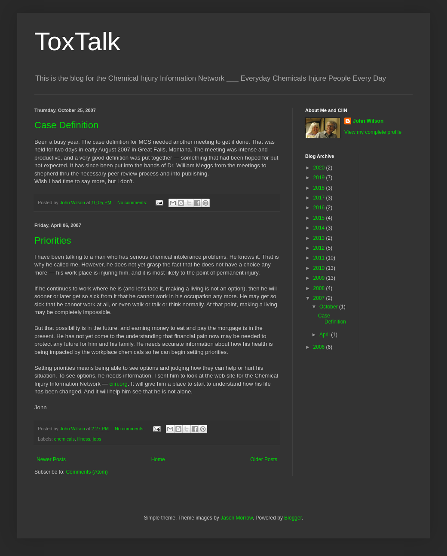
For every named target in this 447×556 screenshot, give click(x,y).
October (329, 307)
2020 (319, 168)
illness (83, 438)
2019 (319, 178)
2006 (319, 347)
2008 (319, 288)
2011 (319, 258)
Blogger (293, 518)
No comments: (133, 202)
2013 (319, 238)
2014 (319, 228)
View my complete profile (372, 132)
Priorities (52, 240)
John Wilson (368, 121)
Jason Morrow (236, 518)
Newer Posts (51, 459)
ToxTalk (77, 41)
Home (158, 459)
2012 (319, 248)
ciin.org (118, 384)
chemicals (64, 438)
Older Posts (263, 459)
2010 (319, 268)
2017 (319, 198)
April (325, 335)
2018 (319, 188)
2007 (319, 298)
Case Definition (66, 125)
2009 (319, 278)
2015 (319, 218)
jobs (97, 438)
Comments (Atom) (86, 472)
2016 (319, 208)
